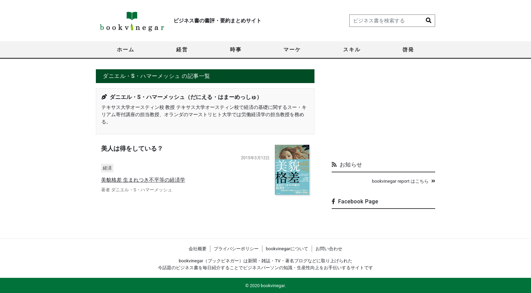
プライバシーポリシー (236, 248)
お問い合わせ (328, 248)
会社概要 (198, 248)
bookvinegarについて (287, 248)
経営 (182, 50)
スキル (352, 50)
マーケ (292, 50)
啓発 (408, 50)
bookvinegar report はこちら (403, 181)
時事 (236, 50)
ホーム (125, 50)
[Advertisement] (383, 112)
